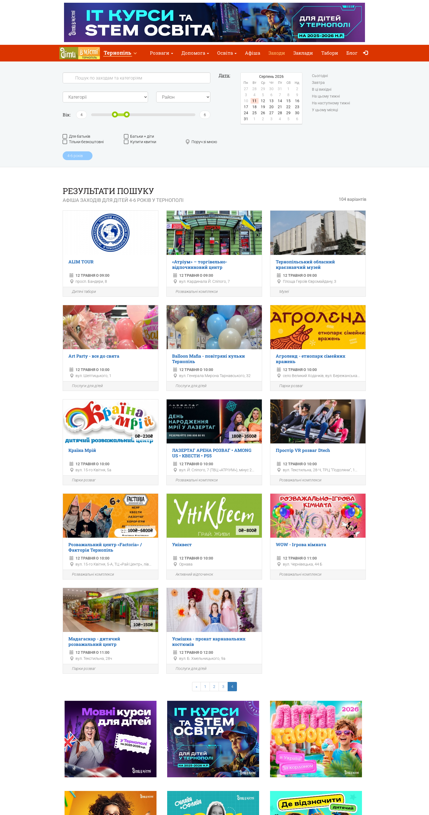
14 (280, 101)
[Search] (136, 77)
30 (297, 113)
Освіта (227, 53)
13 (271, 101)
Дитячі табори (81, 292)
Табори (329, 53)
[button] (120, 53)
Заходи (276, 53)
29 (288, 113)
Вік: (67, 114)
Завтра (318, 82)
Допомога (195, 53)
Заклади (303, 53)
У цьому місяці (325, 110)
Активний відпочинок (191, 575)
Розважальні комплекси (193, 292)
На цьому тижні (326, 96)
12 (263, 101)
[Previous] (196, 686)
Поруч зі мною (201, 142)
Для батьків (76, 136)
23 (297, 107)
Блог (352, 53)
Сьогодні (320, 75)
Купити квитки (140, 142)
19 (263, 107)
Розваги (161, 53)
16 (297, 101)
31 (246, 119)
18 (254, 107)
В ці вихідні (321, 89)
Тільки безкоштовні (83, 142)
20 (271, 107)
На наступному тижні (331, 103)
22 (288, 107)
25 (254, 113)
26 (263, 113)
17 (246, 107)
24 (246, 113)
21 (280, 107)
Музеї (281, 292)
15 (288, 101)
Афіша (252, 53)
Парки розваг (288, 386)
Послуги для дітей (84, 386)
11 (254, 101)
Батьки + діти (139, 136)
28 (280, 113)
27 (271, 113)
